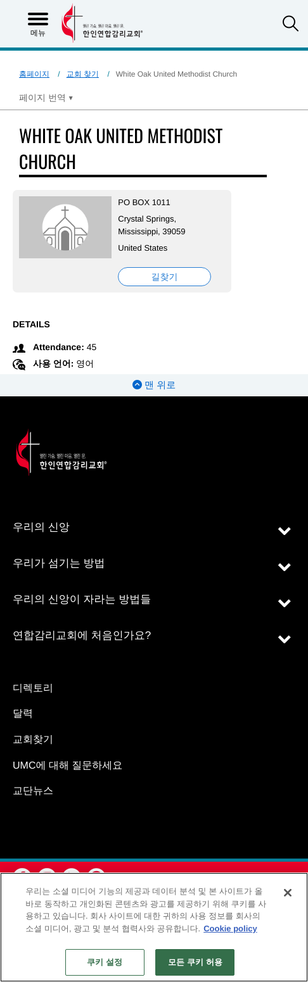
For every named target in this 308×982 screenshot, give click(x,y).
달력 (23, 713)
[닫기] (288, 893)
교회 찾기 (83, 74)
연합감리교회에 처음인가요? (82, 635)
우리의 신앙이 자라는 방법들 (82, 599)
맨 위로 (154, 385)
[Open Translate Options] (46, 97)
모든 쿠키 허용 (195, 962)
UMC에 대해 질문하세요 (67, 765)
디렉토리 (33, 688)
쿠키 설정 (104, 962)
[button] (290, 25)
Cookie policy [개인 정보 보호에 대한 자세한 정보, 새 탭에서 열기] (230, 928)
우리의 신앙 (41, 527)
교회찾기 (33, 739)
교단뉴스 (33, 791)
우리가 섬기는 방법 (59, 563)
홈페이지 (34, 74)
